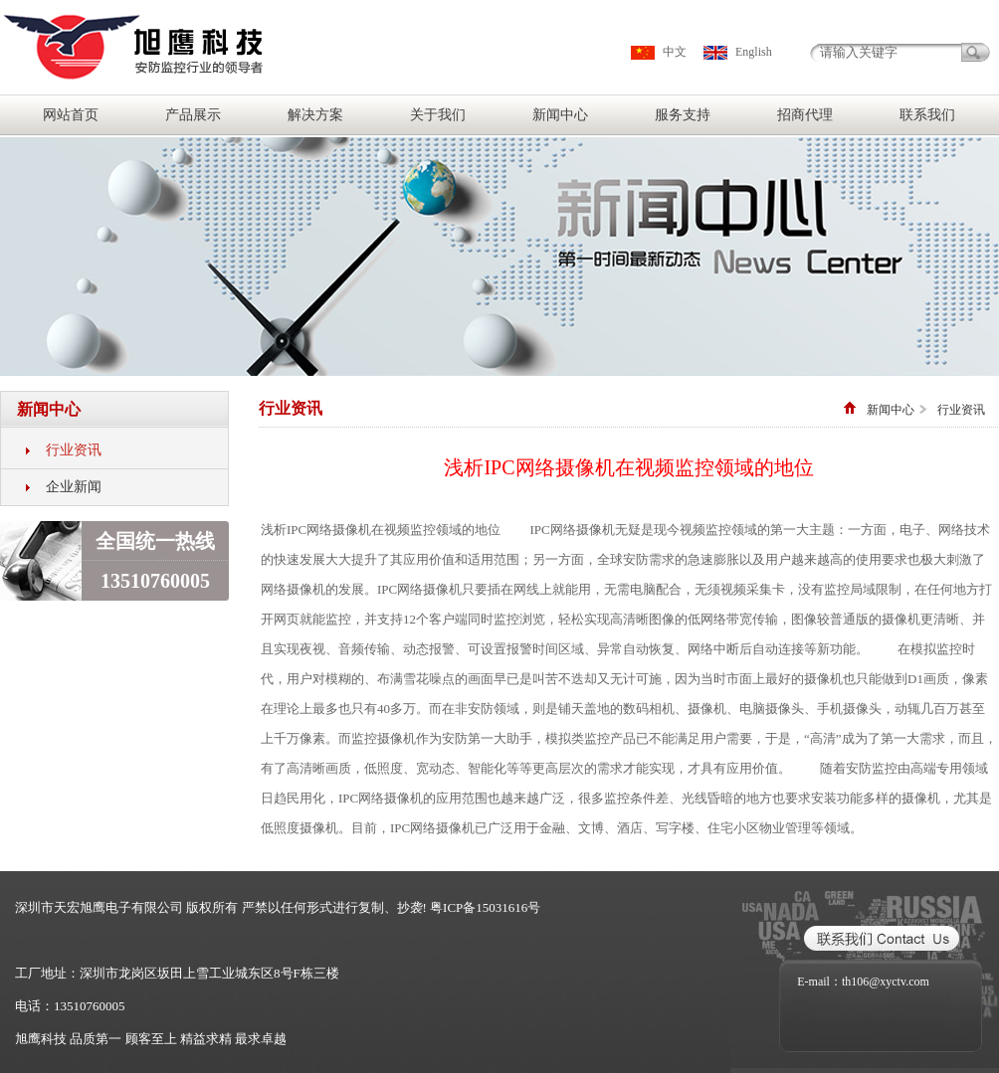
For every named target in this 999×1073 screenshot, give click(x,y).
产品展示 (193, 114)
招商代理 (805, 114)
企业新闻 (73, 486)
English (753, 52)
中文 (675, 52)
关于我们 (438, 114)
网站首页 (71, 114)
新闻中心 (560, 114)
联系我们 (927, 114)
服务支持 (682, 114)
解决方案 (315, 114)
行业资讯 (73, 450)
